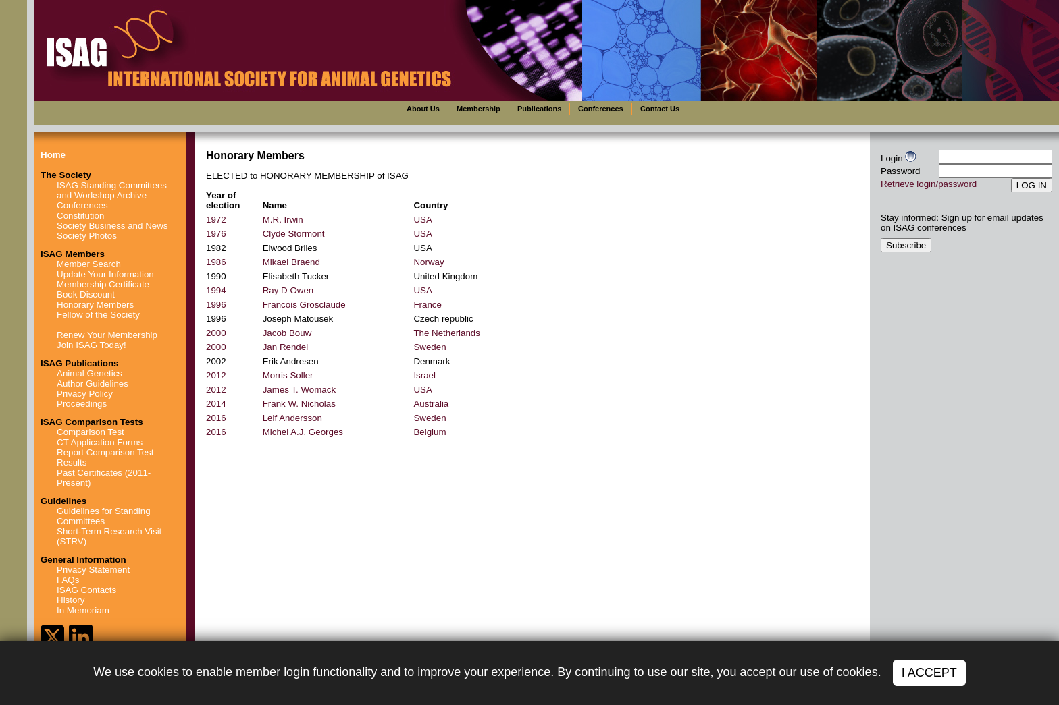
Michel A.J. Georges (303, 432)
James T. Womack (299, 390)
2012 (216, 375)
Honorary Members (95, 305)
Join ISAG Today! (91, 345)
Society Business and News (112, 226)
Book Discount (86, 294)
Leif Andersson (292, 418)
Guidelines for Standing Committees (104, 516)
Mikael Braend (291, 262)
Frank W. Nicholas (299, 404)
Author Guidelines (92, 383)
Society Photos (87, 236)
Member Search (89, 264)
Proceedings (82, 404)
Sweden (429, 347)
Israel (424, 375)
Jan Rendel (285, 347)
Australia (430, 404)
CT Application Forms (100, 442)
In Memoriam (83, 610)
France (427, 305)
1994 (216, 290)
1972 (216, 220)
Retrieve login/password (929, 184)
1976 (216, 234)
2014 (216, 404)
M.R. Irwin (283, 220)
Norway (428, 262)
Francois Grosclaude (304, 305)
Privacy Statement (93, 570)
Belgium (429, 432)
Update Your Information (105, 274)
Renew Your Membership (107, 335)
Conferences (82, 205)
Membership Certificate (103, 284)
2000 (216, 333)
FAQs (68, 580)
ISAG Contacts (86, 590)
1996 (216, 305)
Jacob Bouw (287, 333)
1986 (216, 262)
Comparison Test (90, 432)
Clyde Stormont (294, 234)
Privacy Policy (85, 394)
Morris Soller (288, 375)
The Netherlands (446, 333)
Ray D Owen (288, 290)
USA (422, 220)
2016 (216, 418)
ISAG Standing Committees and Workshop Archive (112, 190)
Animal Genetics (89, 373)
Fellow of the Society (98, 315)
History (70, 600)
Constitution (80, 215)
